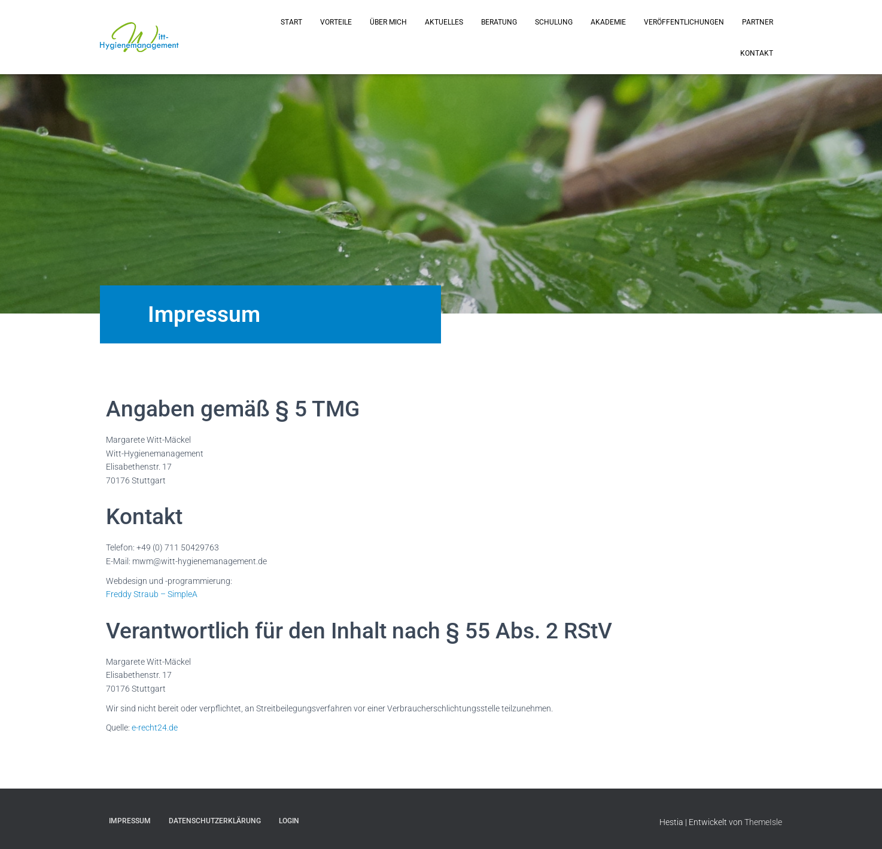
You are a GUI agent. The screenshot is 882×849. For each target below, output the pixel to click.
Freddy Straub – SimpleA (151, 594)
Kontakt (756, 53)
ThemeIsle (763, 822)
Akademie (608, 22)
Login (289, 821)
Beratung (499, 22)
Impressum (130, 821)
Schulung (554, 22)
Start (291, 22)
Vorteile (336, 22)
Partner (757, 22)
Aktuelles (444, 22)
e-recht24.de (155, 727)
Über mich (388, 22)
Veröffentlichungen (684, 22)
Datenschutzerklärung (215, 821)
